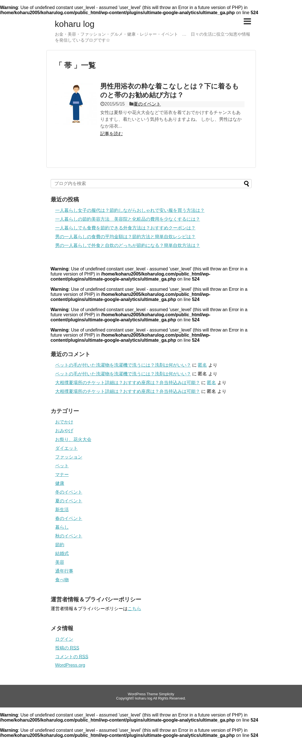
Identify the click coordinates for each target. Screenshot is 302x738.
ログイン (64, 639)
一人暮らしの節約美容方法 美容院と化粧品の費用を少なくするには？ (127, 219)
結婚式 (62, 553)
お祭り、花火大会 (73, 439)
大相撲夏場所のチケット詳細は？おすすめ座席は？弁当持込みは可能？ (127, 382)
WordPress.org (70, 665)
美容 (59, 562)
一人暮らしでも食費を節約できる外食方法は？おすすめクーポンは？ (125, 227)
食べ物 (62, 579)
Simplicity (166, 694)
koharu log (75, 24)
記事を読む (111, 133)
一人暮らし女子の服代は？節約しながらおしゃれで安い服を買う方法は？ (130, 210)
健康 (59, 483)
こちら (134, 608)
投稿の (67, 648)
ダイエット (66, 448)
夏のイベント (147, 104)
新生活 (62, 509)
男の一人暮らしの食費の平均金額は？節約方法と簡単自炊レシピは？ (125, 236)
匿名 (202, 365)
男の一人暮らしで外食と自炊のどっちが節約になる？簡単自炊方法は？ (127, 245)
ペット (62, 465)
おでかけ (64, 421)
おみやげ (64, 430)
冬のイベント (68, 492)
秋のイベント (68, 535)
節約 (59, 544)
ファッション (68, 457)
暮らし (62, 527)
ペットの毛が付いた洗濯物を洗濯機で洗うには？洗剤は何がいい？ (123, 365)
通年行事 (64, 571)
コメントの (71, 656)
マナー (62, 474)
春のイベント (68, 518)
